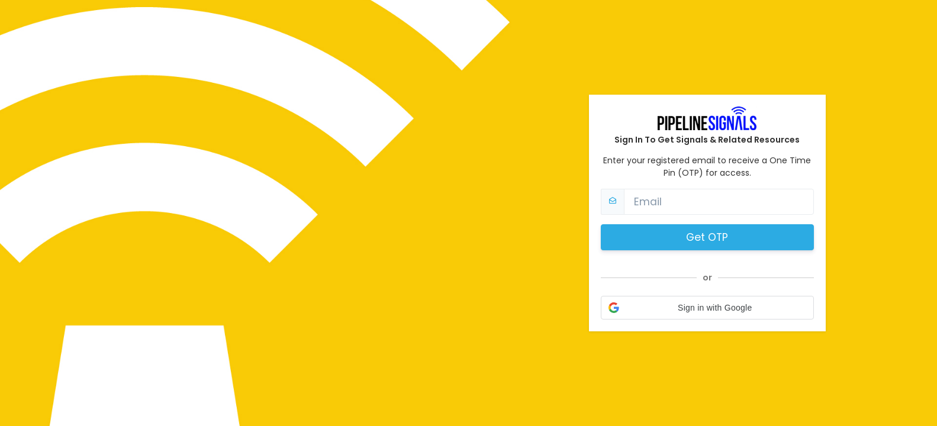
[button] (707, 308)
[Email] (719, 202)
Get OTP (707, 237)
